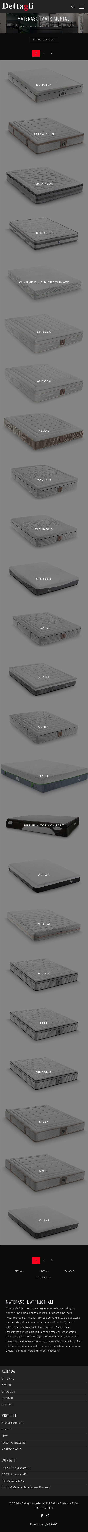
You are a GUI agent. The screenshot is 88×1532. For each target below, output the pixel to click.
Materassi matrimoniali (64, 27)
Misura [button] (43, 1271)
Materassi (44, 27)
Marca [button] (19, 1271)
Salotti (7, 1429)
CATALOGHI (8, 1391)
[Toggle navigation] (81, 6)
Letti (5, 1436)
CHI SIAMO (8, 1378)
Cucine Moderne (12, 1423)
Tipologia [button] (68, 1271)
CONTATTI (7, 1404)
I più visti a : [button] (43, 1277)
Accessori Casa (28, 27)
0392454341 (15, 1481)
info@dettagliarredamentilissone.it (29, 1487)
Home (15, 27)
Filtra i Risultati (44, 39)
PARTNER (7, 1398)
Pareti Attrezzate (14, 1442)
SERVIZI (6, 1385)
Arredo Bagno (11, 1449)
